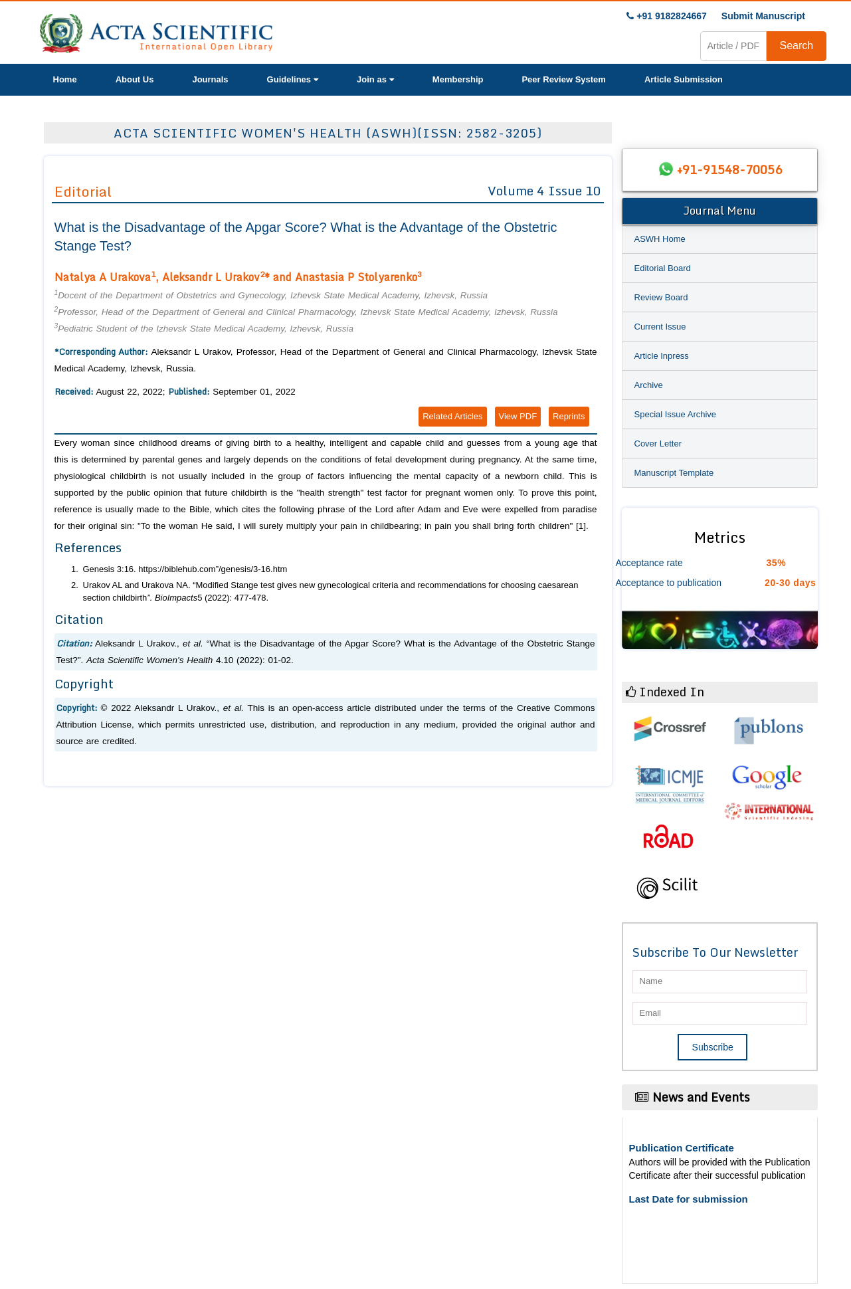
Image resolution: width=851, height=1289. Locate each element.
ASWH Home (660, 239)
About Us (135, 79)
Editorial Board (662, 268)
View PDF (518, 416)
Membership (458, 79)
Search (797, 45)
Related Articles (452, 416)
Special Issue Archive (675, 414)
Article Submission (683, 79)
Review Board (661, 297)
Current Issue (660, 327)
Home (65, 79)
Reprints (569, 416)
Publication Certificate (681, 1147)
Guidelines (292, 79)
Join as (375, 79)
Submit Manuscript (763, 16)
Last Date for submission (688, 1199)
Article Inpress (661, 356)
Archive (648, 385)
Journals (210, 79)
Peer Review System (563, 79)
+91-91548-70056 (729, 169)
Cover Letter (658, 443)
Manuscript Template (674, 473)
